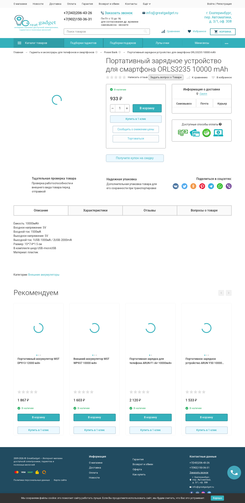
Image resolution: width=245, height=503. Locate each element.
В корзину (147, 108)
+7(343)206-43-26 (78, 13)
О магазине (20, 3)
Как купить (139, 474)
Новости (38, 3)
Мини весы (202, 43)
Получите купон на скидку (135, 158)
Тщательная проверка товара (54, 178)
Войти (211, 3)
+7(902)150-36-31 (78, 19)
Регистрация (224, 3)
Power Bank (110, 52)
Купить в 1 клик (136, 118)
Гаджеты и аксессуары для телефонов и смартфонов (62, 52)
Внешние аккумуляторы (43, 274)
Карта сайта (60, 480)
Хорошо (217, 498)
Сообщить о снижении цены (135, 129)
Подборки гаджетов (83, 43)
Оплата (71, 3)
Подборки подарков (123, 43)
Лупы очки (162, 43)
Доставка (55, 3)
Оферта (137, 469)
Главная (18, 52)
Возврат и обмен (109, 3)
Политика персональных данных (32, 480)
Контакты (131, 3)
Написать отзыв (138, 77)
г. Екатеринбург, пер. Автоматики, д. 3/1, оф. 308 (218, 17)
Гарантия (87, 3)
